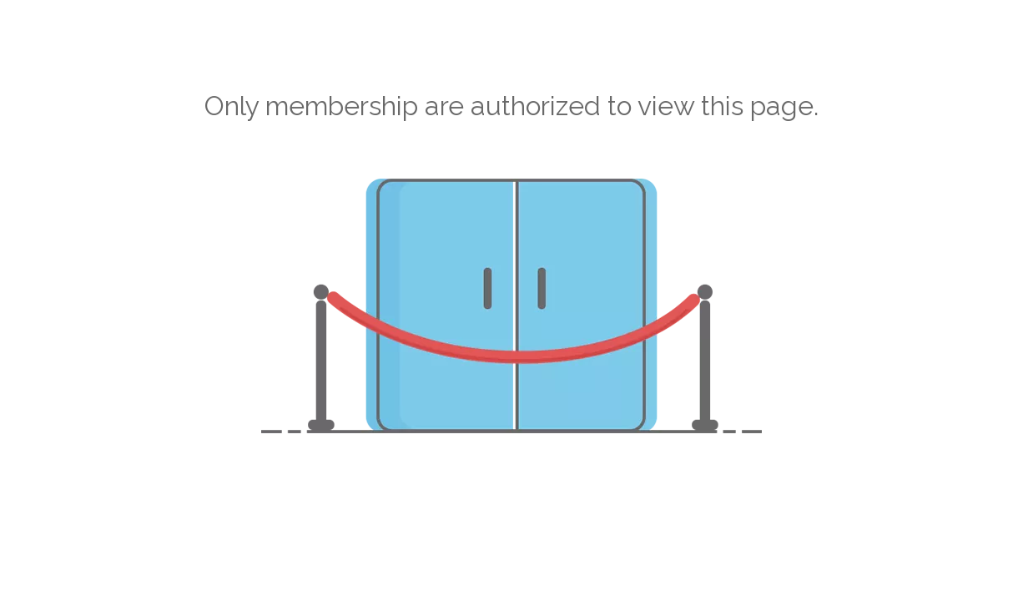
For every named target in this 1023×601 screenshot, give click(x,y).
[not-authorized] (511, 306)
